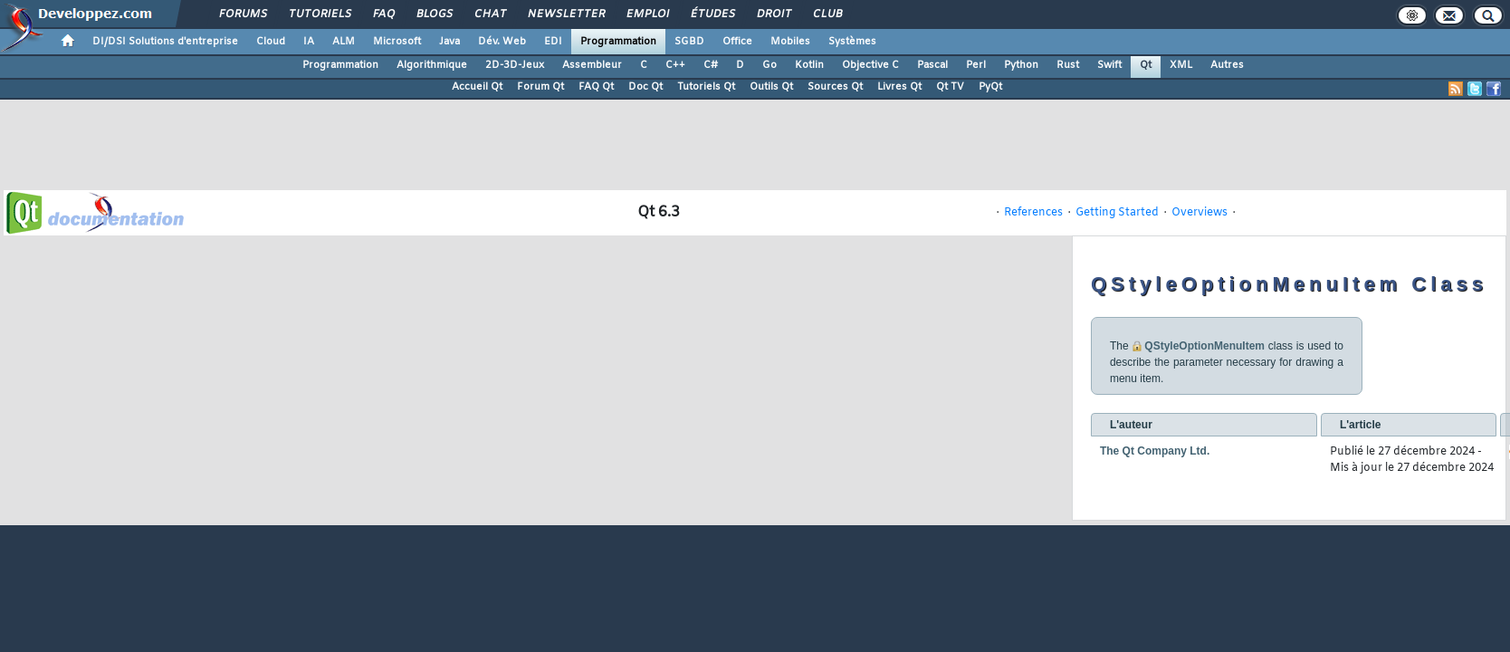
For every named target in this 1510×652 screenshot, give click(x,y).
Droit (773, 14)
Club (826, 14)
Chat (489, 14)
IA (308, 41)
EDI (553, 41)
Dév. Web (502, 41)
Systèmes (852, 41)
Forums (242, 14)
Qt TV (950, 87)
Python (1021, 65)
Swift (1109, 65)
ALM (343, 41)
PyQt (990, 87)
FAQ (383, 14)
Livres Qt (899, 87)
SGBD (689, 41)
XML (1181, 65)
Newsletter (565, 14)
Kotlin (809, 65)
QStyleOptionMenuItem (1204, 346)
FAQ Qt (596, 87)
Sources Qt (835, 87)
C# (710, 65)
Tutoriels (319, 14)
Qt (1146, 65)
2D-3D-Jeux (514, 65)
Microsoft (397, 41)
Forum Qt (540, 87)
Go (769, 65)
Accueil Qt (477, 87)
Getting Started (1117, 213)
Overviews (1199, 213)
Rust (1067, 65)
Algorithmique (432, 65)
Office (737, 41)
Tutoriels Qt (706, 87)
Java (449, 41)
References (1033, 213)
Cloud (270, 41)
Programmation (618, 41)
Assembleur (592, 65)
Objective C (870, 65)
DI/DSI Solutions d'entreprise (165, 41)
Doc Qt (645, 87)
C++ (675, 65)
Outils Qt (771, 87)
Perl (976, 65)
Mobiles (790, 41)
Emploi (647, 14)
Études (712, 14)
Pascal (932, 65)
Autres (1227, 65)
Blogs (434, 14)
